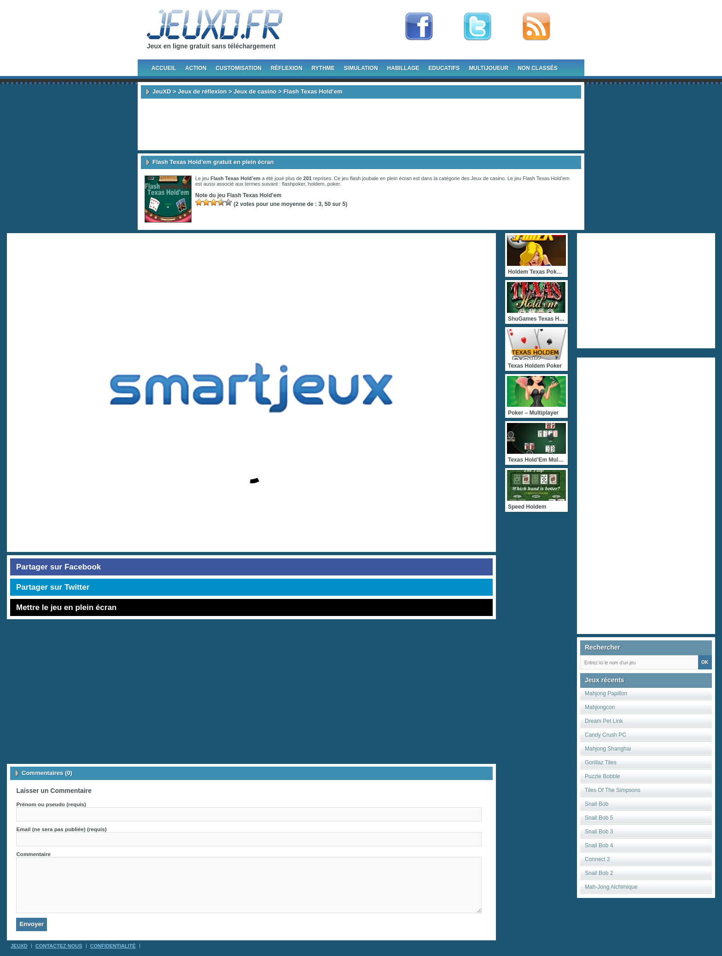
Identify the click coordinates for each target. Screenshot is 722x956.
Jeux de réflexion (202, 91)
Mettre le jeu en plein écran (66, 607)
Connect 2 (597, 859)
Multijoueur (488, 68)
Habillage (403, 68)
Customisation (238, 68)
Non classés (538, 68)
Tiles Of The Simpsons (612, 790)
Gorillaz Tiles (601, 762)
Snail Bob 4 (599, 845)
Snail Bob (596, 804)
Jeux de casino (254, 91)
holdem (316, 184)
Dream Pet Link (604, 721)
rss (536, 26)
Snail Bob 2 (599, 873)
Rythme (323, 68)
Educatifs (444, 68)
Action (195, 68)
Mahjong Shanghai (608, 748)
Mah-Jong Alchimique (611, 887)
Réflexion (287, 68)
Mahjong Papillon (606, 693)
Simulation (361, 68)
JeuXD (161, 91)
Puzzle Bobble (602, 776)
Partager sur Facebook (58, 567)
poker (333, 184)
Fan (419, 26)
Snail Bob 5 (599, 818)
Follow (477, 26)
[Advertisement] (361, 124)
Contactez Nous (58, 946)
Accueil (163, 68)
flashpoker (293, 184)
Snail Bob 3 (599, 831)
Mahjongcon (600, 707)
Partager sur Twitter (52, 587)
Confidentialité (113, 946)
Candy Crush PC (605, 735)
